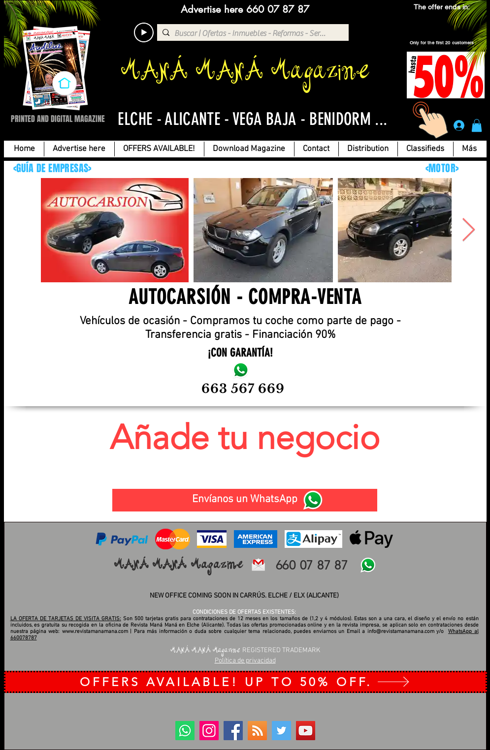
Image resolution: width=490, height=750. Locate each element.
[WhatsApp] (312, 500)
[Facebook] (233, 730)
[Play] (144, 32)
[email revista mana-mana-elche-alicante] (258, 565)
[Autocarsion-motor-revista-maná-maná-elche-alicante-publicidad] (240, 370)
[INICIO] (64, 83)
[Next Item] (468, 230)
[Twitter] (281, 730)
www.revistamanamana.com (95, 632)
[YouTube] (305, 730)
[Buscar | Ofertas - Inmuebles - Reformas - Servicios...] (251, 33)
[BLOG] (257, 730)
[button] (476, 125)
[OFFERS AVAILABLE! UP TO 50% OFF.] (245, 682)
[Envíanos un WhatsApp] (244, 500)
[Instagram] (209, 730)
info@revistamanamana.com (400, 632)
